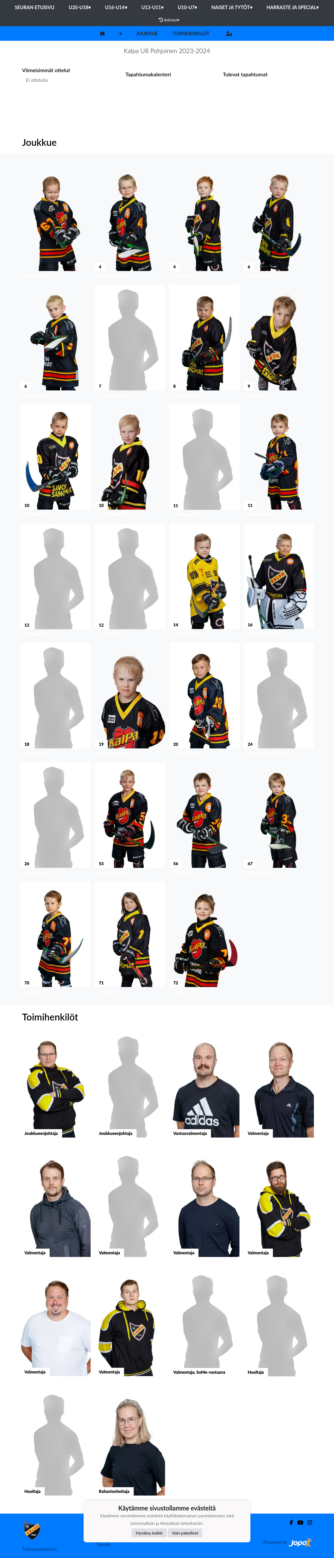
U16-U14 (116, 7)
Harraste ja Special (293, 7)
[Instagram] (307, 1522)
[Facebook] (289, 1522)
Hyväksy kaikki (149, 1532)
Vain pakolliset (185, 1532)
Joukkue (147, 33)
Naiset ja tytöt (231, 7)
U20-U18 (80, 7)
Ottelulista (35, 100)
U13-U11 (152, 7)
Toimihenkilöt (190, 33)
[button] (55, 223)
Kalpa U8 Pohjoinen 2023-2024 (167, 50)
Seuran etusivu (35, 7)
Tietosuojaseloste (39, 1549)
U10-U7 (187, 7)
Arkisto (169, 20)
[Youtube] (298, 1522)
